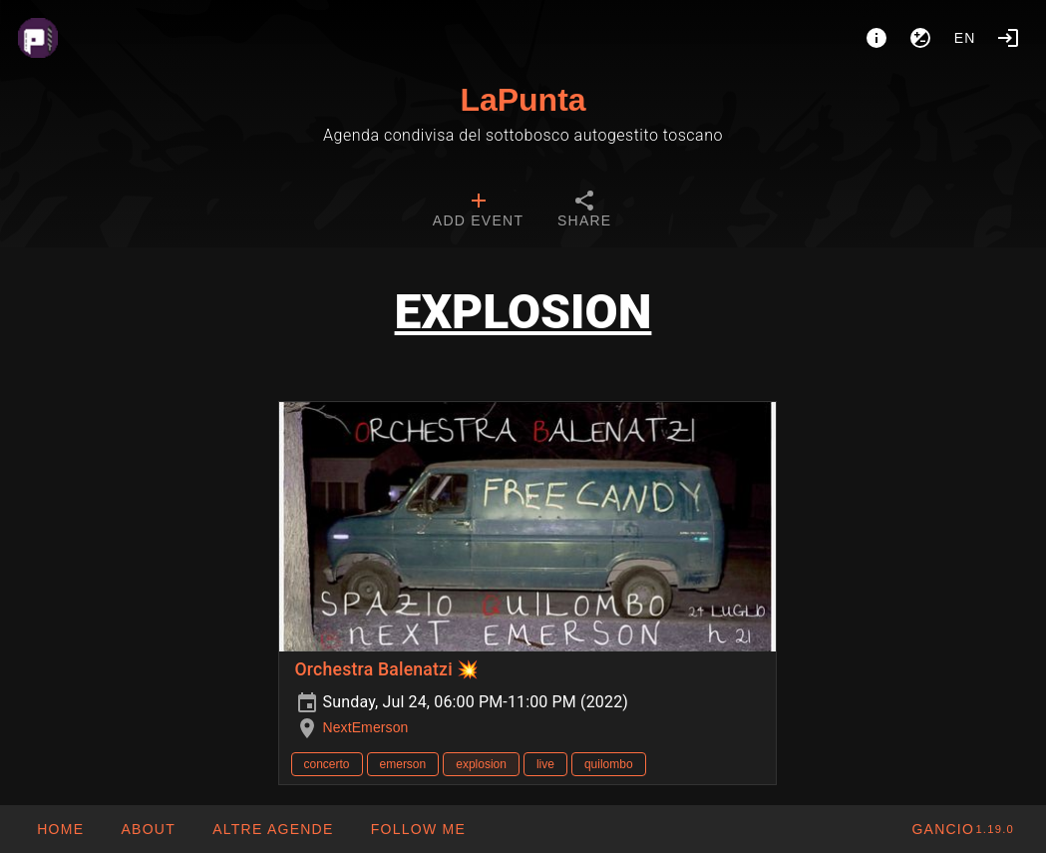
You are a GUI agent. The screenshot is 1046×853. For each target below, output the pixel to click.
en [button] (965, 38)
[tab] (478, 211)
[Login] (1008, 38)
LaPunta (522, 100)
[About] (876, 38)
